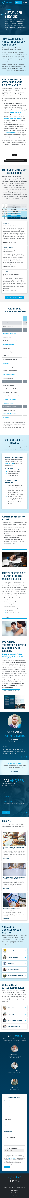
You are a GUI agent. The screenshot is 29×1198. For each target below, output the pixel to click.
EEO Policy (14, 1195)
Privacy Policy (14, 1190)
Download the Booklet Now (11, 690)
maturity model (9, 463)
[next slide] (26, 757)
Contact (18, 2)
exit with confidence (15, 112)
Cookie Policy (14, 1192)
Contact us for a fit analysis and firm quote (12, 547)
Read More (6, 858)
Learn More (5, 757)
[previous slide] (21, 757)
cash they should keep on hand (12, 118)
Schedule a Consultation (15, 297)
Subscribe (14, 771)
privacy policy (12, 1158)
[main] (14, 601)
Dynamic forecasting (9, 132)
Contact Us (6, 812)
